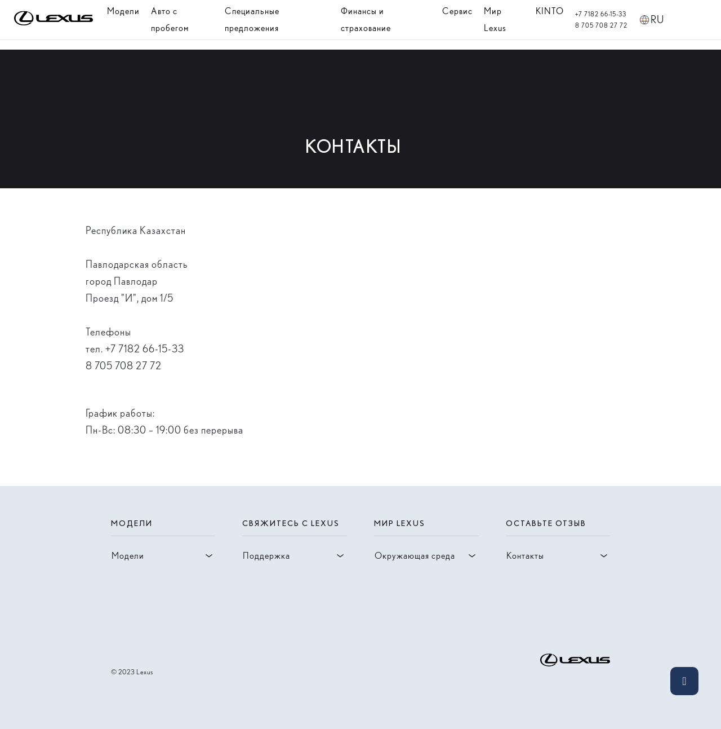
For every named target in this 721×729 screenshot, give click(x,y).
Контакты (558, 556)
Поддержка (294, 556)
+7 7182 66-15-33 (600, 14)
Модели (123, 11)
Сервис (457, 11)
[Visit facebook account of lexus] (136, 619)
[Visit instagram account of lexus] (117, 619)
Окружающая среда (426, 556)
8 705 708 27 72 (601, 25)
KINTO (550, 11)
